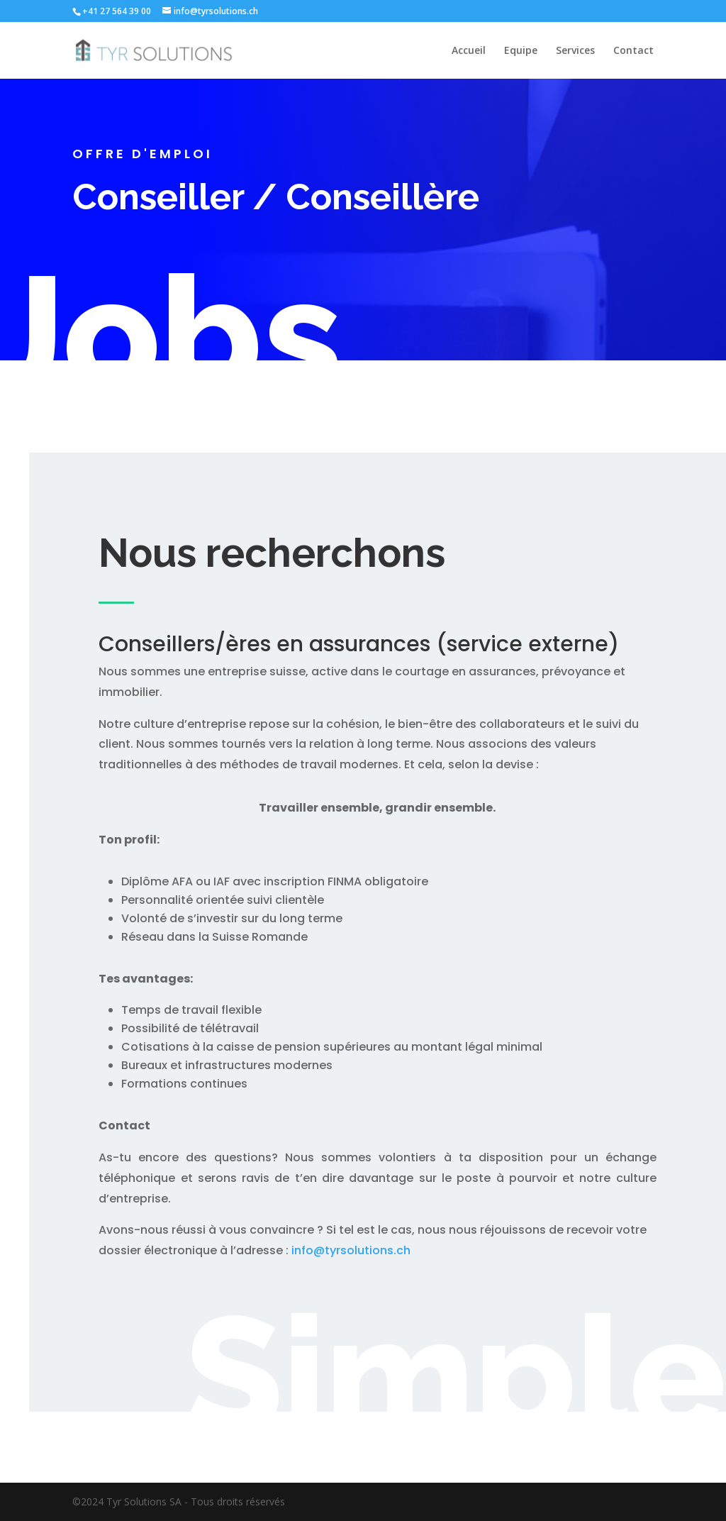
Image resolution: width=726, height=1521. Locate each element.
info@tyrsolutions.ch (351, 1250)
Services (575, 51)
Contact (633, 51)
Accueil (469, 51)
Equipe (520, 51)
